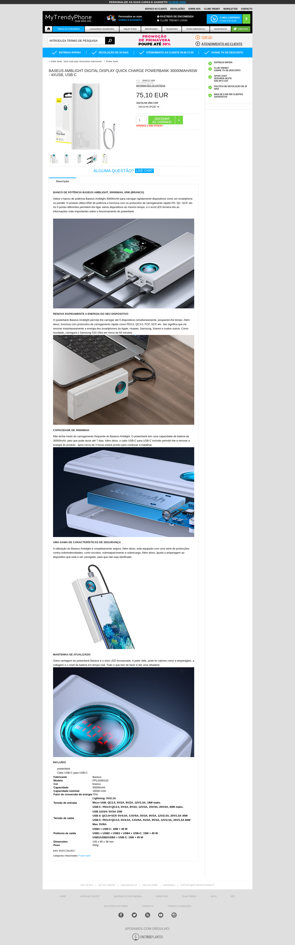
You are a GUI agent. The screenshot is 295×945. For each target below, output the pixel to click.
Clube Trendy (212, 9)
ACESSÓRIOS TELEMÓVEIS (102, 29)
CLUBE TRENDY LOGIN (173, 20)
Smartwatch (220, 29)
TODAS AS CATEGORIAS (69, 29)
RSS (233, 896)
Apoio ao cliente (89, 896)
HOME (63, 896)
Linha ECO (243, 29)
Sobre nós (194, 9)
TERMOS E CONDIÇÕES (179, 906)
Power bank (85, 855)
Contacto (246, 9)
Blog (214, 896)
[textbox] (81, 40)
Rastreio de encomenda (177, 16)
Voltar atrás (56, 61)
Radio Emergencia (195, 29)
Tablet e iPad (130, 29)
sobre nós (162, 896)
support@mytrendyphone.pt (197, 885)
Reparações (151, 29)
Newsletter (231, 9)
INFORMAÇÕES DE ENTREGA (150, 86)
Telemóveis (172, 29)
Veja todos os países (116, 906)
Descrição (62, 181)
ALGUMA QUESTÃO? (123, 171)
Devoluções (177, 9)
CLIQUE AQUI (177, 2)
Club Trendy (189, 896)
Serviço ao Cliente (156, 9)
